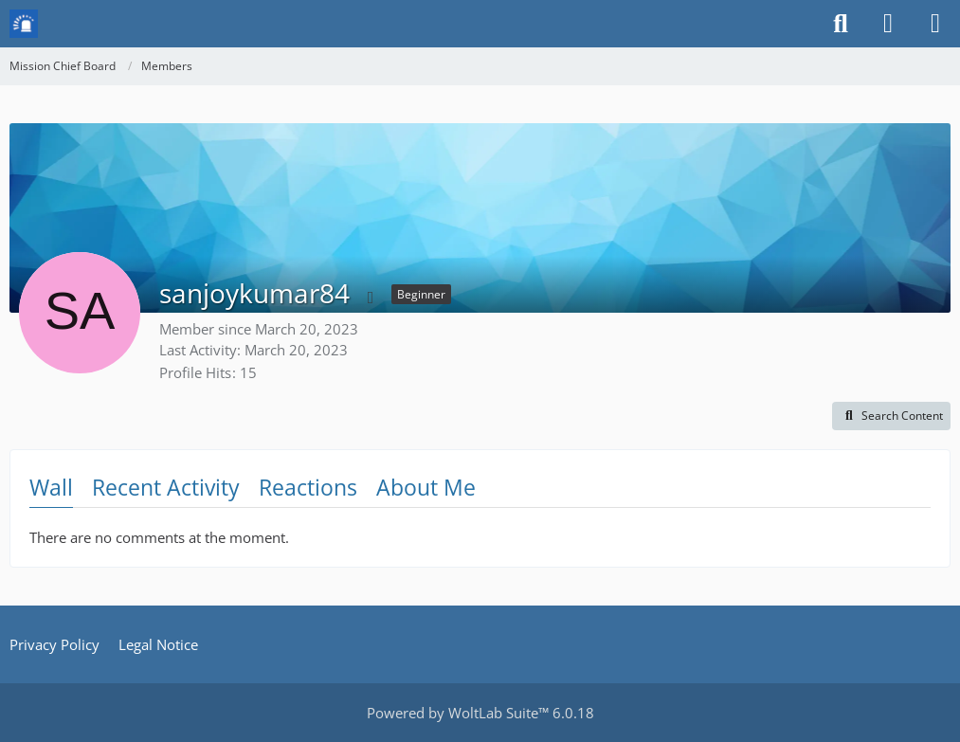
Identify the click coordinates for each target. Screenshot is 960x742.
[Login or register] (888, 23)
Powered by (480, 712)
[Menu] (935, 24)
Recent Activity (166, 487)
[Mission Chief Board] (24, 24)
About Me (426, 487)
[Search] (841, 24)
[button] (891, 416)
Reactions (308, 487)
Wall (51, 487)
